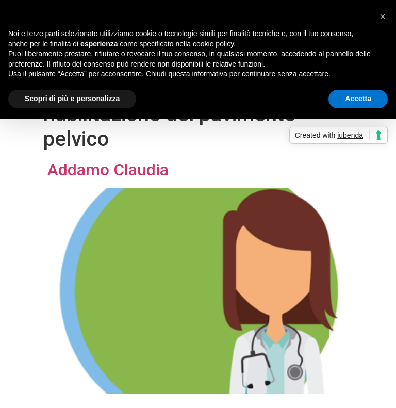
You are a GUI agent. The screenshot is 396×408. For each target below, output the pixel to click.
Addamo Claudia (106, 169)
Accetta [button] (358, 98)
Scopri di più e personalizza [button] (72, 98)
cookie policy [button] (213, 44)
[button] (382, 16)
